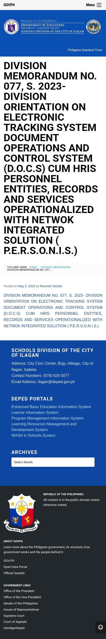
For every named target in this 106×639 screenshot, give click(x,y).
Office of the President (19, 591)
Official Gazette (14, 573)
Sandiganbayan (14, 628)
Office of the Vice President (22, 597)
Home (33, 267)
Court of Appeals (15, 621)
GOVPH (9, 5)
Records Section (51, 286)
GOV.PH (9, 560)
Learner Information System (34, 412)
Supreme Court (14, 616)
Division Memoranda (55, 267)
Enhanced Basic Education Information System (51, 407)
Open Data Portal (15, 567)
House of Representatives (21, 609)
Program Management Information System (47, 418)
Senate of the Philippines (21, 603)
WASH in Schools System (33, 435)
